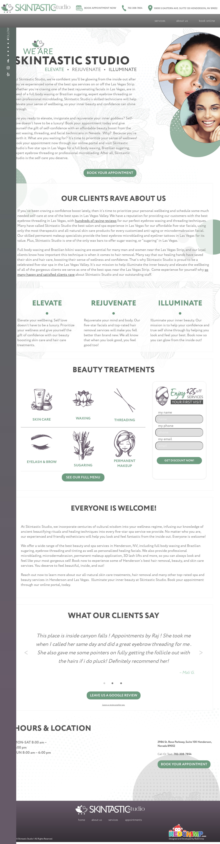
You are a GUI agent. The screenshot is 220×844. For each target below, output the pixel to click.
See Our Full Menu (83, 479)
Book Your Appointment (110, 173)
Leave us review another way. (113, 707)
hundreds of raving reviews (96, 221)
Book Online (207, 21)
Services (160, 21)
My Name (177, 417)
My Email (177, 443)
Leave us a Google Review (113, 697)
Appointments (133, 822)
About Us (182, 21)
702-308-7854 (132, 8)
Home (81, 822)
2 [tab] (114, 684)
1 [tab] (106, 684)
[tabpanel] (113, 653)
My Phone (177, 430)
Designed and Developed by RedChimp (187, 834)
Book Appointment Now (96, 8)
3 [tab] (123, 684)
